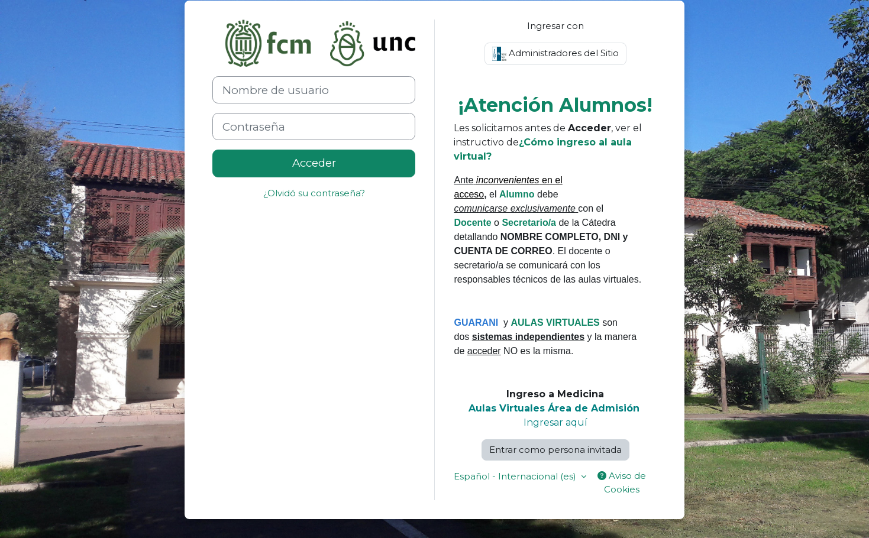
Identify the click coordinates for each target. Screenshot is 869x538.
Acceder (314, 163)
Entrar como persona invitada (555, 449)
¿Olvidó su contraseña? (314, 193)
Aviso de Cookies (621, 482)
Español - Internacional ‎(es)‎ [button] (516, 476)
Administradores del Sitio (555, 54)
